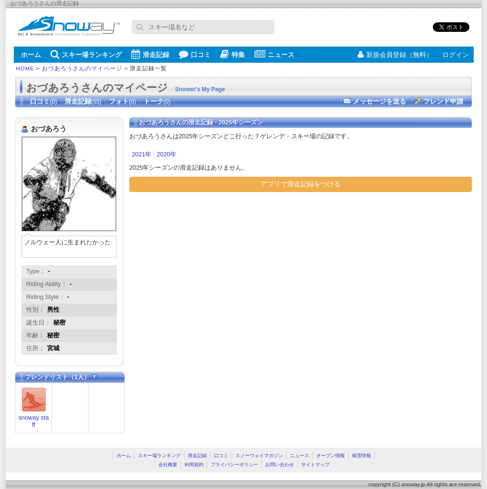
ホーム (31, 54)
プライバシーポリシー (234, 464)
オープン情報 (330, 455)
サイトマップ (315, 464)
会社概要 (167, 464)
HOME (25, 68)
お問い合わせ (279, 464)
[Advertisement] (209, 268)
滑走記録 (150, 54)
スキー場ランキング (86, 54)
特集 (232, 54)
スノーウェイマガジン (259, 455)
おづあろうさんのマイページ (82, 68)
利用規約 (194, 464)
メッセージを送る (379, 101)
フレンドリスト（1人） (61, 377)
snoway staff (34, 421)
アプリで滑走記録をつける (301, 184)
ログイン (455, 54)
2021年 (141, 154)
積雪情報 (361, 455)
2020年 (166, 154)
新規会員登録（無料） (395, 54)
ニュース (274, 54)
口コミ (195, 54)
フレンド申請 (443, 101)
